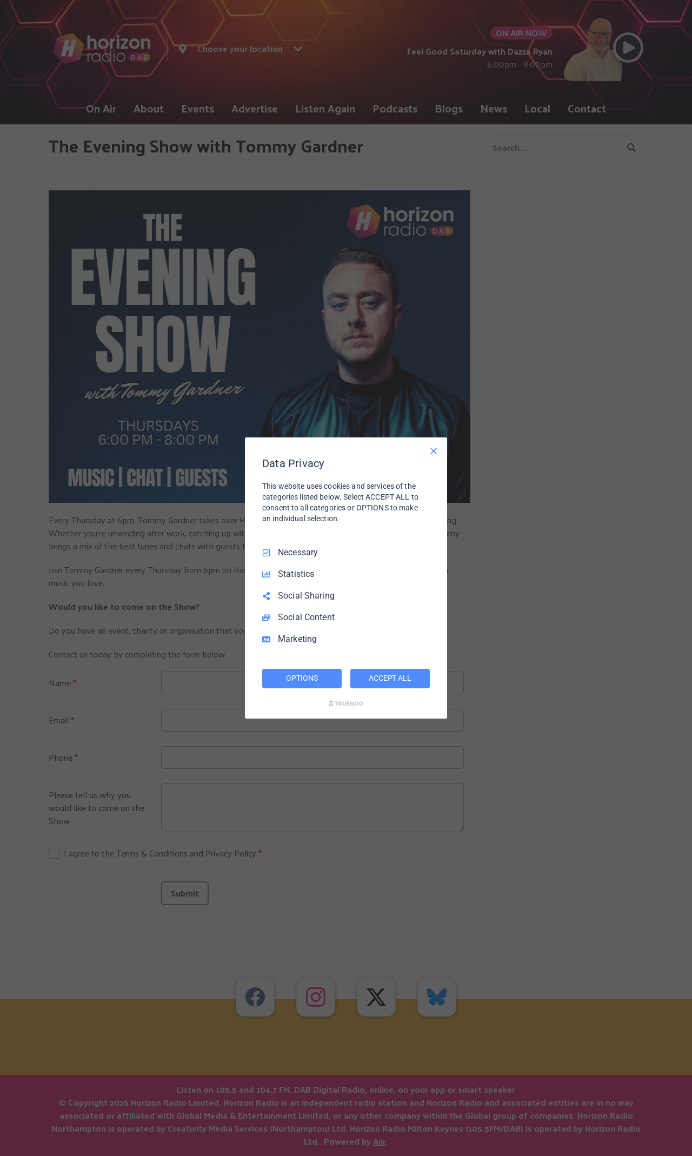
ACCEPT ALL (390, 678)
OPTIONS (301, 678)
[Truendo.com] (346, 703)
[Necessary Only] (433, 450)
